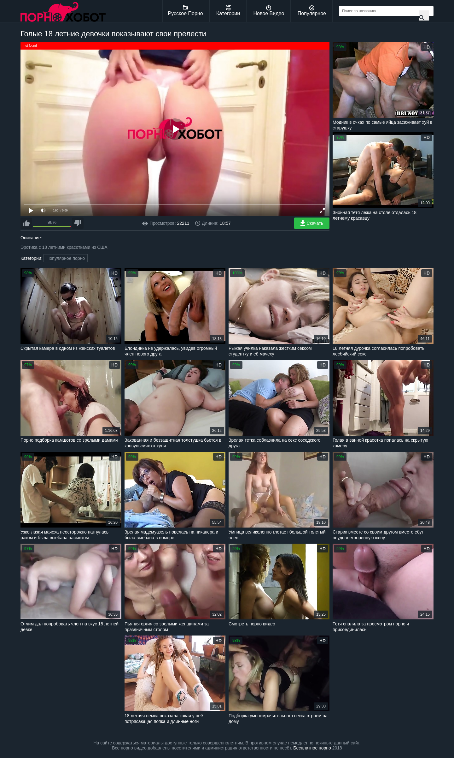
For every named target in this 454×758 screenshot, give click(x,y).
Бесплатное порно (312, 747)
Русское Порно (185, 10)
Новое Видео (268, 10)
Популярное (312, 10)
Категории (228, 10)
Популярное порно (65, 258)
